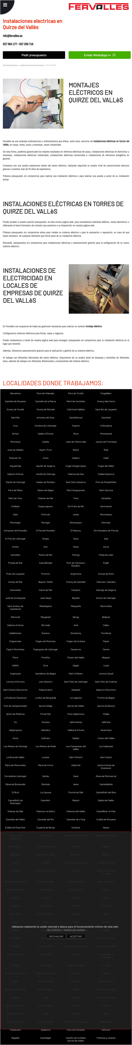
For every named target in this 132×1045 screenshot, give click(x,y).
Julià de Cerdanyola (15, 598)
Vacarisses (106, 730)
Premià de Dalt (75, 792)
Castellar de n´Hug (76, 819)
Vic (15, 722)
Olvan (76, 546)
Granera (46, 633)
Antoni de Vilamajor (106, 598)
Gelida (45, 776)
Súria (15, 738)
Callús (106, 625)
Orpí (106, 538)
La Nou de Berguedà (45, 697)
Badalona (45, 1029)
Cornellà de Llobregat (15, 776)
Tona (75, 498)
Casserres (76, 649)
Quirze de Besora (106, 705)
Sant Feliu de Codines (106, 681)
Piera (15, 657)
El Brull (15, 792)
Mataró (75, 800)
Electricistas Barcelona (10, 65)
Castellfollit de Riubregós (15, 802)
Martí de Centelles (76, 401)
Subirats (45, 738)
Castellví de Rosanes (15, 401)
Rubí (106, 449)
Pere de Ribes (15, 490)
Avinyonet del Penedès (15, 530)
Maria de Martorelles (15, 765)
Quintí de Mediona (15, 713)
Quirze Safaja (45, 705)
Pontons (45, 573)
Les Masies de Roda (46, 746)
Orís (46, 546)
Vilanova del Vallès (76, 811)
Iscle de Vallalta (15, 449)
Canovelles (15, 590)
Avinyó (15, 433)
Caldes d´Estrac (45, 433)
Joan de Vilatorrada (76, 441)
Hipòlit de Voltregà (15, 482)
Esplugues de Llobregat (46, 649)
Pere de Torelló (76, 393)
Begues (106, 657)
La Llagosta (76, 697)
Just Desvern (45, 681)
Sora (45, 665)
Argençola (15, 673)
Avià (76, 625)
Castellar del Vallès (15, 819)
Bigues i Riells (45, 581)
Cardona (76, 827)
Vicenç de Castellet (76, 581)
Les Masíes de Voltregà (15, 746)
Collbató (15, 506)
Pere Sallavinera (76, 713)
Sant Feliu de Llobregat (76, 681)
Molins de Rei (45, 554)
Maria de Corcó (45, 765)
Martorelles (106, 606)
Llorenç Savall (106, 673)
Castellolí (106, 417)
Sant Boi (15, 417)
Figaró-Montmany (15, 649)
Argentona (75, 573)
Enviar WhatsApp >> (100, 55)
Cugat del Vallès (106, 465)
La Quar (45, 757)
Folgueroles (15, 641)
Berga (76, 617)
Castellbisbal (45, 562)
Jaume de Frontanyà (106, 441)
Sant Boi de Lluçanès (106, 409)
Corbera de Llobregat (45, 425)
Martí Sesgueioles (76, 490)
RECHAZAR (56, 936)
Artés (45, 457)
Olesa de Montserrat (106, 776)
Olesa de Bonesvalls (15, 784)
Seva (75, 538)
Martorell (15, 617)
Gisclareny (76, 633)
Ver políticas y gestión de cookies (66, 929)
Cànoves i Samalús (106, 581)
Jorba (76, 514)
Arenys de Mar (15, 581)
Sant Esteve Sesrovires (15, 689)
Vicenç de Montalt (45, 409)
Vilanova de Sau (76, 474)
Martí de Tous (15, 498)
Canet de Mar (45, 590)
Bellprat (106, 617)
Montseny (15, 441)
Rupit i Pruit (45, 449)
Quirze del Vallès (76, 705)
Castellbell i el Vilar (106, 811)
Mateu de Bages (46, 490)
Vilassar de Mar (45, 498)
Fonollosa (106, 633)
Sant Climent (75, 757)
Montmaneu (106, 514)
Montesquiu (76, 522)
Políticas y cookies (106, 1037)
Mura (75, 433)
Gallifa (15, 665)
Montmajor (15, 522)
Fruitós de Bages (106, 697)
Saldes (75, 738)
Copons (76, 425)
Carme (106, 649)
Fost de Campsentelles (15, 705)
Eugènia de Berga (46, 827)
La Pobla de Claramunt (15, 697)
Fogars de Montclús (46, 641)
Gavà (75, 776)
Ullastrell (75, 765)
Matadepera (46, 606)
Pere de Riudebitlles (106, 482)
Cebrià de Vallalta (76, 409)
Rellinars (106, 1029)
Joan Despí (45, 598)
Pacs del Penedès (76, 1029)
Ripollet (76, 598)
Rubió (76, 449)
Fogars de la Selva (76, 641)
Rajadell (15, 1037)
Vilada (106, 713)
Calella (45, 441)
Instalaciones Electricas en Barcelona (31, 65)
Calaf (106, 457)
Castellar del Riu (45, 819)
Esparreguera (46, 506)
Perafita (46, 657)
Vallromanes (76, 722)
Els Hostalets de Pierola (106, 530)
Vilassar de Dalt (15, 811)
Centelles (15, 554)
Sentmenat (106, 506)
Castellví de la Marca (45, 401)
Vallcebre (45, 730)
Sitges (45, 538)
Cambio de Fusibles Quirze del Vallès (76, 1039)
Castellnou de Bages (45, 673)
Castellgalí (45, 1037)
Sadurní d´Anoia (15, 474)
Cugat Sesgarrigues (76, 465)
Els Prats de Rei (76, 506)
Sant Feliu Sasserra (76, 482)
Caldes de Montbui (45, 482)
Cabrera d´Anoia (15, 625)
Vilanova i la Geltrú (45, 811)
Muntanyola (106, 433)
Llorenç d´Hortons (15, 681)
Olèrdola (45, 784)
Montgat (45, 522)
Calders (76, 457)
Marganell (46, 617)
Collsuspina (106, 425)
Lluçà (106, 665)
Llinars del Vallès (106, 738)
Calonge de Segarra (106, 590)
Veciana (46, 722)
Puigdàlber (106, 393)
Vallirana (106, 722)
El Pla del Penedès (45, 530)
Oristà (15, 546)
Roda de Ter (15, 457)
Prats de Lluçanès (15, 573)
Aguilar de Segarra (45, 465)
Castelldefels (106, 784)
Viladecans (15, 1029)
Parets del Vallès (75, 657)
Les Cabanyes (106, 746)
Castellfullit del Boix (106, 792)
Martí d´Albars (76, 673)
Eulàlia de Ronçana (106, 819)
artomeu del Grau (45, 417)
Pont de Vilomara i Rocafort (76, 564)
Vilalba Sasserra (106, 474)
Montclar (106, 522)
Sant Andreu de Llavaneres (15, 607)
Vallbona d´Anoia (76, 730)
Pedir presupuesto (34, 55)
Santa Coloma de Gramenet (106, 766)
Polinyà (76, 554)
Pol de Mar (45, 713)
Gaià (15, 514)
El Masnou (76, 530)
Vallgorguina (15, 730)
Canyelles (106, 498)
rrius (15, 425)
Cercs (106, 546)
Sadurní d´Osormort (106, 689)
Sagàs (76, 665)
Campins (75, 590)
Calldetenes (15, 633)
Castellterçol (75, 417)
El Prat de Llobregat (15, 538)
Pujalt (106, 562)
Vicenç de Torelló (15, 409)
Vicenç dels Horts (106, 401)
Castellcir (45, 800)
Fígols (106, 641)
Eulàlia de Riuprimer (15, 827)
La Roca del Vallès (15, 757)
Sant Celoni (106, 757)
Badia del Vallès (106, 800)
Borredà (46, 625)
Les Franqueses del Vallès (76, 747)
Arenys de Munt (106, 573)
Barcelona (15, 393)
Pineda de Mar (15, 562)
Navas (106, 827)
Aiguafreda (15, 465)
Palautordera (45, 689)
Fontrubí (45, 514)
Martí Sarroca (106, 490)
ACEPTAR (76, 936)
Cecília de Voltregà (45, 474)
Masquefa (76, 606)
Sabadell (76, 689)
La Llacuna (45, 792)
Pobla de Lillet (106, 554)
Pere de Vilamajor (46, 393)
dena (75, 784)
